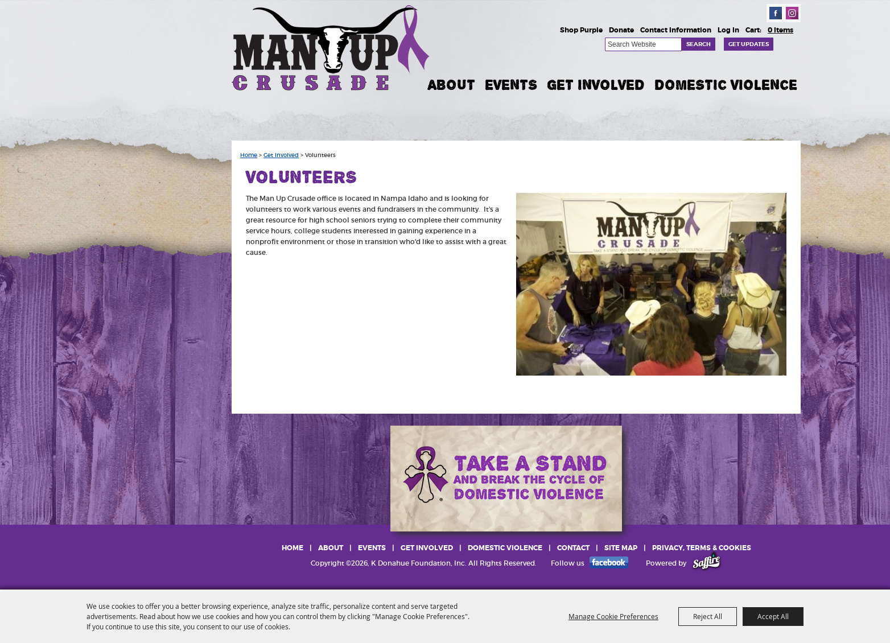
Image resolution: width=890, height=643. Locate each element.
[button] (651, 284)
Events (511, 84)
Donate (621, 30)
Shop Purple (581, 30)
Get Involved (596, 84)
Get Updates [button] (748, 44)
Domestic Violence (725, 84)
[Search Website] (643, 44)
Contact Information (675, 30)
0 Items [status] (780, 30)
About (451, 84)
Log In (728, 30)
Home (248, 155)
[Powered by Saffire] (706, 563)
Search (698, 44)
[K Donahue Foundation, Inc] (332, 47)
